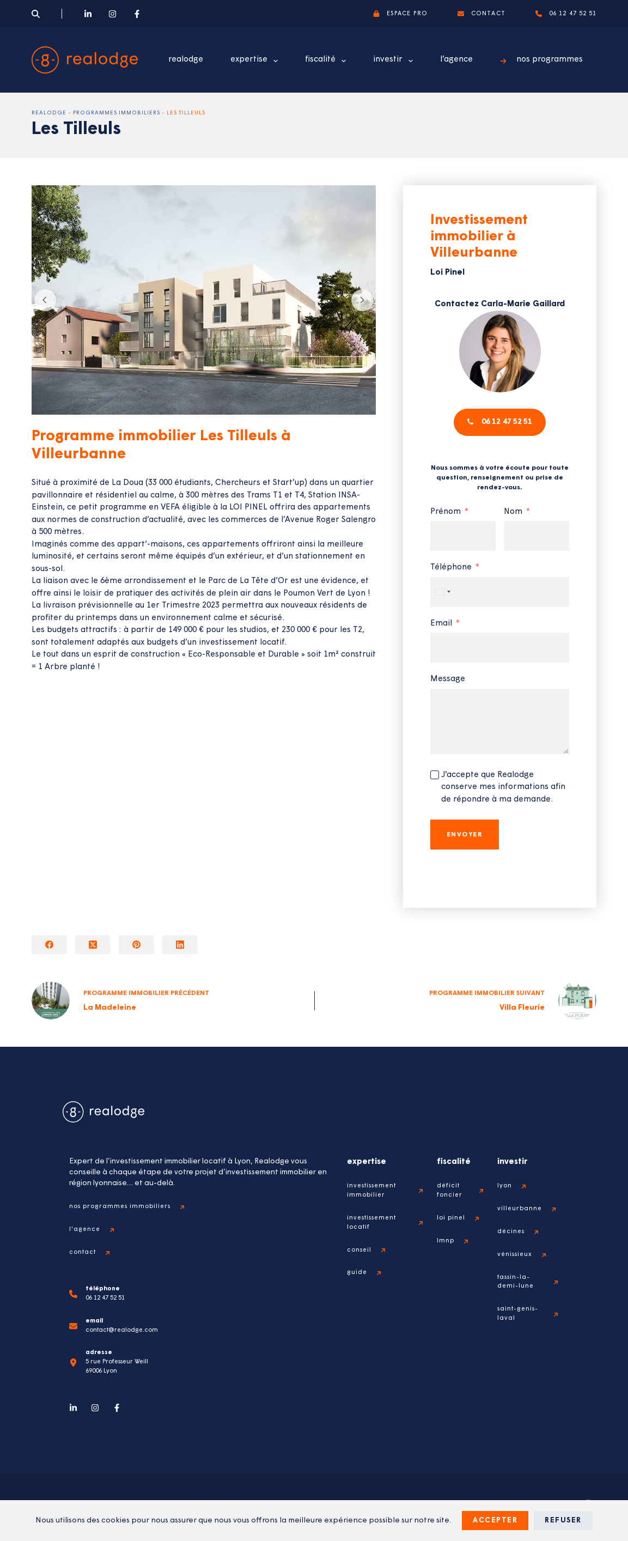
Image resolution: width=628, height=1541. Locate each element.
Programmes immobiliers (116, 113)
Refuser (563, 1520)
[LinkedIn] (88, 14)
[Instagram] (112, 14)
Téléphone (451, 587)
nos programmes (541, 60)
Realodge (49, 113)
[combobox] (442, 611)
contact (481, 13)
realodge (185, 60)
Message (447, 699)
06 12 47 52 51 (566, 13)
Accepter (495, 1520)
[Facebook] (137, 14)
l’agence (456, 60)
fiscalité (327, 61)
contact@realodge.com (122, 1330)
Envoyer (465, 854)
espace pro (400, 13)
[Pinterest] (136, 944)
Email (441, 643)
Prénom (445, 531)
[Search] (36, 14)
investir (395, 61)
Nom (513, 531)
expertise (256, 61)
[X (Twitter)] (93, 944)
